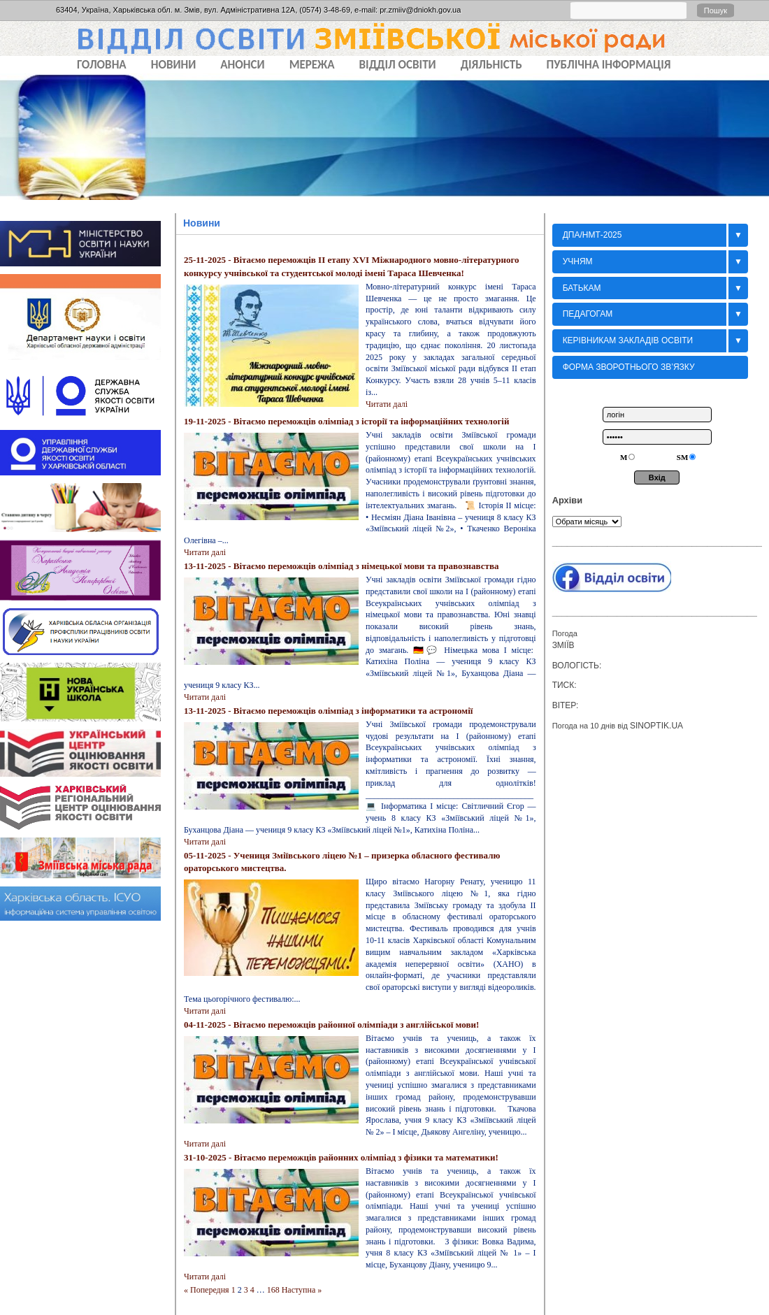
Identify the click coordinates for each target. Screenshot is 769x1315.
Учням (578, 261)
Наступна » (302, 1290)
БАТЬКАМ (582, 288)
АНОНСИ (242, 64)
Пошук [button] (715, 10)
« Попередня (206, 1290)
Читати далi (387, 404)
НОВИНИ (173, 64)
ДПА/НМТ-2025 (592, 235)
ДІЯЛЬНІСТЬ (491, 64)
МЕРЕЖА (312, 64)
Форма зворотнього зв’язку (629, 367)
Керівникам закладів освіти (628, 340)
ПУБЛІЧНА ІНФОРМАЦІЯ (609, 64)
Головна (102, 64)
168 (273, 1290)
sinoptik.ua (656, 726)
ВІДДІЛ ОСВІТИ (397, 64)
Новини (201, 223)
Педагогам (588, 314)
